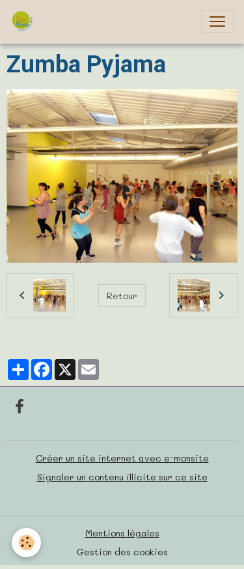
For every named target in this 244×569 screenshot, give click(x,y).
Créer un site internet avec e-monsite (122, 458)
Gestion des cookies (122, 552)
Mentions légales (122, 533)
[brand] (24, 21)
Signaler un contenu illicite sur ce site (122, 477)
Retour (122, 295)
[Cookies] (26, 542)
